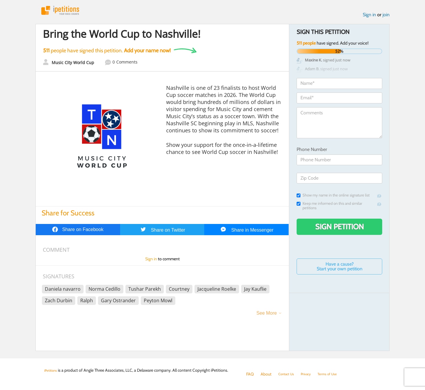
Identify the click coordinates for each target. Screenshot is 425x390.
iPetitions (65, 11)
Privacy (311, 374)
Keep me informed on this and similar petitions (329, 208)
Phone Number (312, 152)
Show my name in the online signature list (333, 198)
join (386, 17)
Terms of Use (335, 374)
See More (266, 315)
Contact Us (288, 374)
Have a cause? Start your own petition (339, 269)
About (266, 374)
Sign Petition (339, 229)
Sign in (369, 17)
